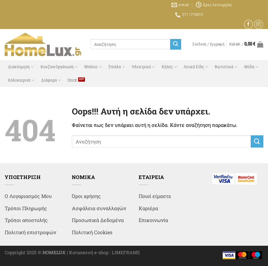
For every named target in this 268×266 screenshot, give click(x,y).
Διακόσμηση (21, 67)
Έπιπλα (116, 67)
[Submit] (175, 44)
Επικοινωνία (153, 220)
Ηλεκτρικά (143, 67)
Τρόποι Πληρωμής (26, 208)
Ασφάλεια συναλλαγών (99, 208)
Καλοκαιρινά (21, 80)
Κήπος (169, 67)
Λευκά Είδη (196, 67)
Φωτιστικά (226, 67)
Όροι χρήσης (86, 196)
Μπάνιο (93, 67)
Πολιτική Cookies (92, 232)
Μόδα (251, 67)
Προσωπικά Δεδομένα (98, 220)
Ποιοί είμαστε (155, 196)
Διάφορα (51, 80)
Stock (72, 80)
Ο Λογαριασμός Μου (28, 196)
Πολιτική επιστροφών (30, 232)
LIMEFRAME (126, 252)
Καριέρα (148, 208)
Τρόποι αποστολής (26, 220)
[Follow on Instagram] (258, 24)
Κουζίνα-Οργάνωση (59, 67)
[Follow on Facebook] (248, 24)
